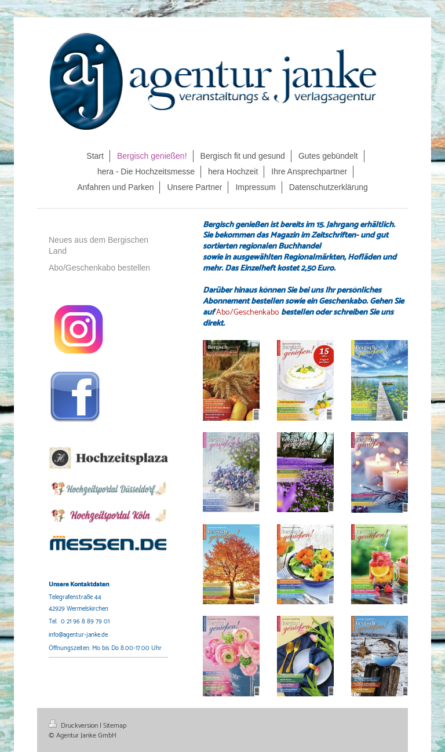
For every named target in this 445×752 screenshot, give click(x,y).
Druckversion (74, 725)
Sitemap (114, 725)
